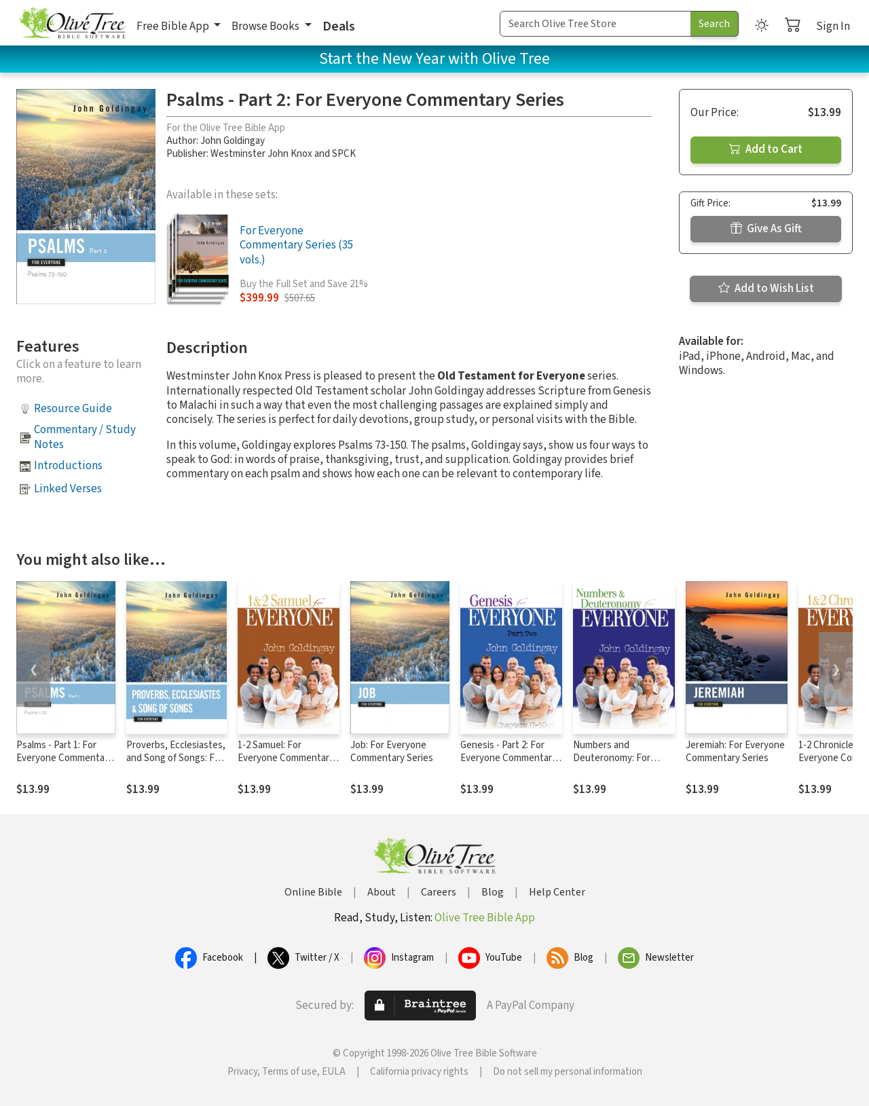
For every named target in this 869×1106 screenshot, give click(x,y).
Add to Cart (765, 149)
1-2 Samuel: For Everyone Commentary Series (286, 758)
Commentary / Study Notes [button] (85, 437)
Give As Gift (766, 229)
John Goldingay (232, 141)
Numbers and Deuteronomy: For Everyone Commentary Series (621, 764)
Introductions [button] (68, 466)
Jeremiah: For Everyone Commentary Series (735, 751)
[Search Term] (595, 24)
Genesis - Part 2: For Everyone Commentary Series (508, 758)
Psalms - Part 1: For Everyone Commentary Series (64, 758)
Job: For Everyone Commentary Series (391, 751)
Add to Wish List (766, 288)
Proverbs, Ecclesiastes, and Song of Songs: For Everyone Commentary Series (175, 764)
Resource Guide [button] (73, 409)
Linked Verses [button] (68, 489)
